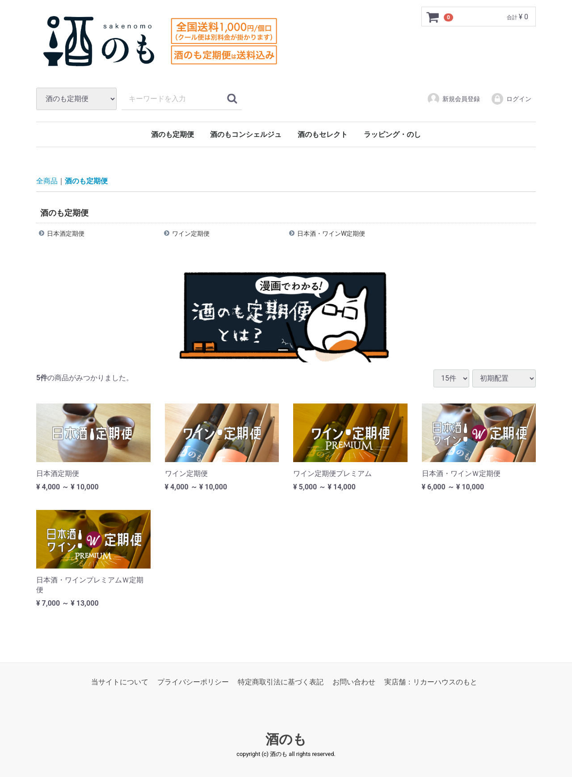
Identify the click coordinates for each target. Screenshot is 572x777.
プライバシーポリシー (193, 682)
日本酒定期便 (65, 233)
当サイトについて (119, 682)
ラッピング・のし (392, 134)
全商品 (47, 181)
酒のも (286, 739)
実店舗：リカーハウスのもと (430, 682)
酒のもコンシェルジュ (246, 134)
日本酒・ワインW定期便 (331, 233)
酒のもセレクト (323, 134)
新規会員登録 (453, 99)
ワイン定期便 (191, 233)
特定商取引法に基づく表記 (281, 682)
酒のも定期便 (172, 134)
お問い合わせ (353, 682)
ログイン (511, 99)
